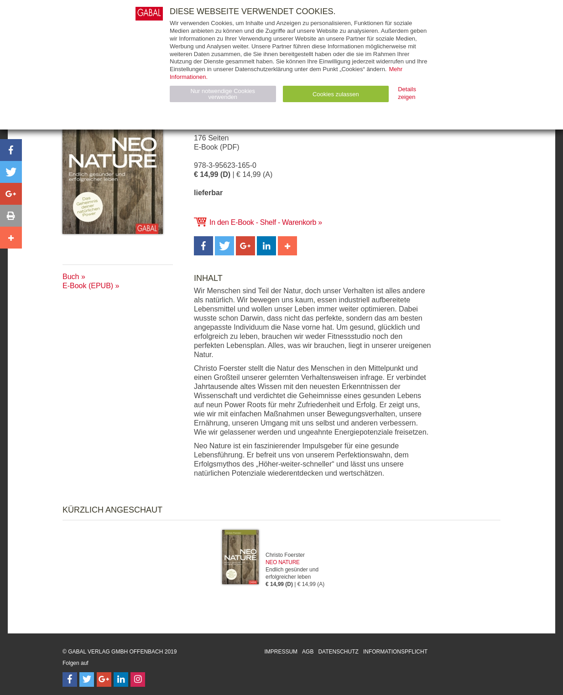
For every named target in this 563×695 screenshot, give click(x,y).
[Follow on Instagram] (137, 679)
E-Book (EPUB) (88, 286)
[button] (203, 245)
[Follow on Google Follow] (104, 679)
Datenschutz (338, 651)
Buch (71, 276)
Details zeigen (407, 93)
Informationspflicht (395, 651)
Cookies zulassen (336, 94)
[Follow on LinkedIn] (121, 679)
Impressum (280, 651)
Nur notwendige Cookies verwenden (222, 94)
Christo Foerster (285, 555)
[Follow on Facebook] (70, 679)
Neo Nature (283, 562)
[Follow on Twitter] (86, 679)
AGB (307, 651)
